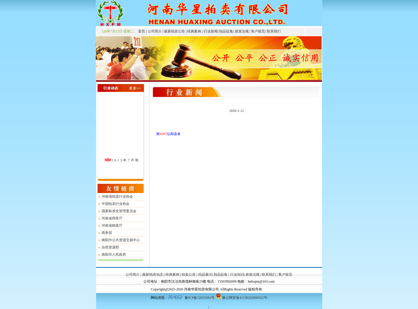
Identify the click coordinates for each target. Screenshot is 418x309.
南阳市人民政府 (114, 254)
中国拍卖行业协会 (115, 204)
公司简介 (154, 31)
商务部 (107, 233)
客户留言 (257, 31)
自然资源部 (110, 247)
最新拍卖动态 (152, 274)
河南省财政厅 (112, 225)
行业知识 (236, 274)
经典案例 (194, 31)
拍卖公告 (189, 274)
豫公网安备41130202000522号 (244, 298)
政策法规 (241, 31)
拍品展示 (205, 274)
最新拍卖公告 (174, 31)
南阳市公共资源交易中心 (121, 240)
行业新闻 (210, 31)
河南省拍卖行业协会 (117, 197)
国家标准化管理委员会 (119, 211)
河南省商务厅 (112, 218)
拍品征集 (225, 31)
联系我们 (273, 31)
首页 (140, 31)
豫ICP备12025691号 (200, 298)
